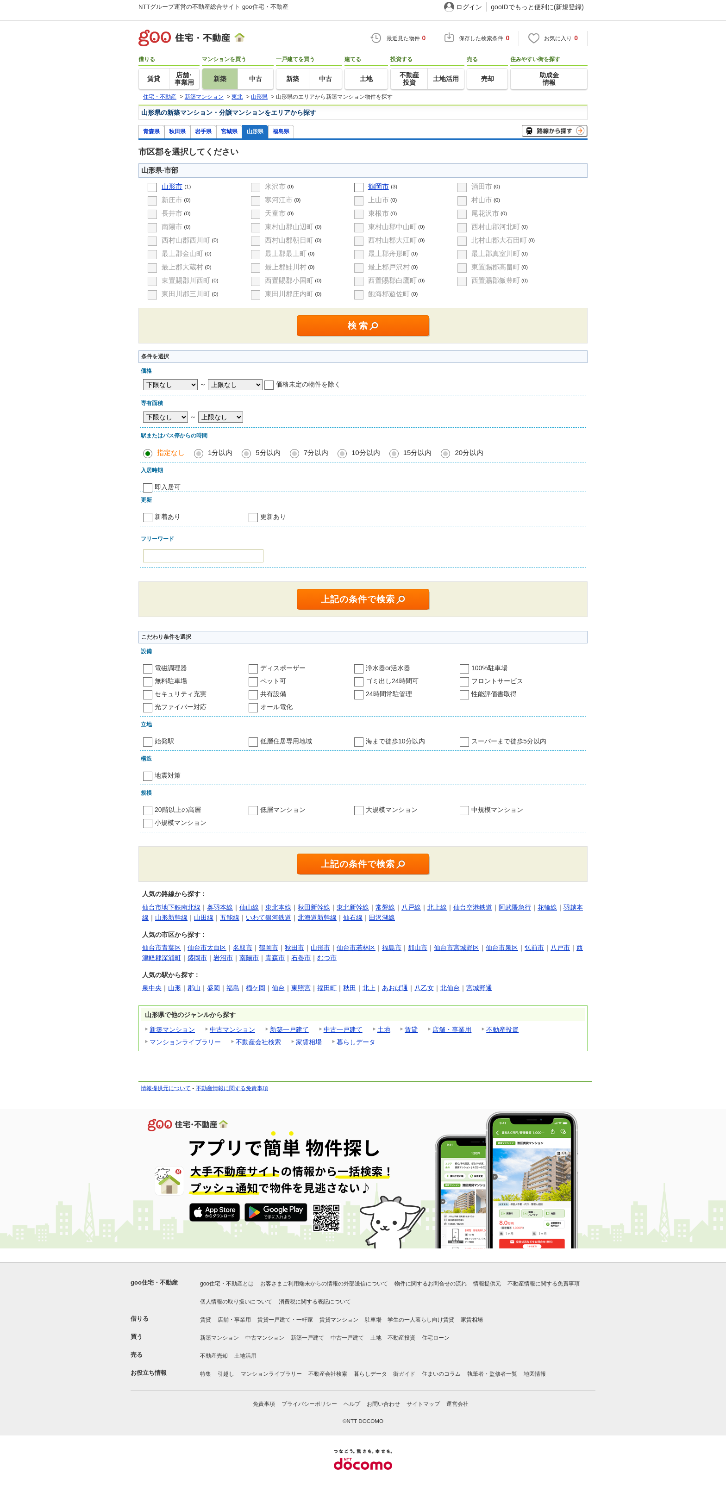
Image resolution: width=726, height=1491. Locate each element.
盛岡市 (197, 957)
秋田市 (294, 947)
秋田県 (177, 131)
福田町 (327, 988)
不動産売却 (214, 1356)
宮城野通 (479, 988)
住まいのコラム (441, 1374)
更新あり (273, 516)
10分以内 (365, 452)
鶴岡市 (378, 186)
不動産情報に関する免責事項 (232, 1088)
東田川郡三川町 (186, 294)
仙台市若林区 (356, 947)
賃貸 (411, 1029)
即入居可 (168, 487)
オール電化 (276, 707)
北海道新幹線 (317, 917)
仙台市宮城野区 (456, 947)
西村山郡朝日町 (289, 240)
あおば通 (395, 988)
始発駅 (164, 741)
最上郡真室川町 (495, 253)
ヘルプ (352, 1404)
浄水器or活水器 (388, 668)
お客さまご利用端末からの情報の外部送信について (324, 1283)
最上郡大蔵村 (182, 267)
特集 (205, 1374)
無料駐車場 (171, 681)
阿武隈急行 (515, 907)
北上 (369, 988)
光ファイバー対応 (181, 707)
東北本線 (278, 907)
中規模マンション (497, 809)
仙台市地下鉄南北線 (171, 907)
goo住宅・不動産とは (227, 1283)
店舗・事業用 (451, 1029)
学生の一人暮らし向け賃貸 (421, 1319)
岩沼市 (223, 957)
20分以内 (469, 452)
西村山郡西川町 (186, 240)
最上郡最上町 (286, 253)
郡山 (194, 988)
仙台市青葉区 (161, 947)
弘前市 (534, 947)
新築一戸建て (289, 1029)
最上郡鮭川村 (286, 267)
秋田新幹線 (314, 907)
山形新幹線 (171, 917)
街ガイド (404, 1374)
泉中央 (152, 988)
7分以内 (316, 452)
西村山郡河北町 (495, 227)
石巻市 (301, 957)
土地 (383, 1029)
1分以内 (220, 452)
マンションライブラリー (185, 1042)
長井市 (172, 213)
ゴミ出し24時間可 (392, 681)
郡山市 (417, 947)
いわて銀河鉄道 (268, 917)
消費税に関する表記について (315, 1301)
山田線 (203, 917)
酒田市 (481, 186)
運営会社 (457, 1404)
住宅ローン (436, 1338)
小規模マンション (181, 822)
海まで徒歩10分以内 (395, 741)
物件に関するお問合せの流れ (430, 1283)
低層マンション (283, 809)
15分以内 (417, 452)
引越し (226, 1374)
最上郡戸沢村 (389, 267)
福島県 (281, 131)
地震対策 (168, 775)
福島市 (391, 947)
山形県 (255, 131)
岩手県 (203, 131)
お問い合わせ (383, 1404)
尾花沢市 (485, 213)
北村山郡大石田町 (499, 240)
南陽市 (172, 227)
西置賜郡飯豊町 (495, 280)
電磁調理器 (171, 668)
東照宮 (301, 988)
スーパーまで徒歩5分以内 (508, 741)
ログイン (469, 7)
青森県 (151, 131)
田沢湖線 (382, 917)
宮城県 (229, 131)
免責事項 (264, 1404)
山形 (174, 988)
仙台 (278, 988)
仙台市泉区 (502, 947)
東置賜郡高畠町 (495, 267)
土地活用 (245, 1356)
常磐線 (385, 907)
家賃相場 (309, 1042)
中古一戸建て (343, 1029)
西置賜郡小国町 (289, 280)
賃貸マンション (338, 1319)
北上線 (437, 907)
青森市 (275, 957)
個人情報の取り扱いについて (236, 1301)
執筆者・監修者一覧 (492, 1374)
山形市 (172, 186)
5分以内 (268, 452)
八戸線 (411, 907)
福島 (232, 988)
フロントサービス (497, 681)
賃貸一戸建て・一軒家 (285, 1319)
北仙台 (450, 988)
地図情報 (535, 1374)
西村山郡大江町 (392, 240)
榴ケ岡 (255, 988)
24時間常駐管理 (389, 694)
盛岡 (213, 988)
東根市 (378, 213)
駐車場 (373, 1319)
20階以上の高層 (178, 809)
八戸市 (560, 947)
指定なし (171, 452)
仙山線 (249, 907)
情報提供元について (166, 1088)
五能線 (229, 917)
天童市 (275, 213)
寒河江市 (279, 200)
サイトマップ (423, 1404)
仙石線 (353, 917)
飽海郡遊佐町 (389, 294)
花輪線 (547, 907)
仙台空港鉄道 (472, 907)
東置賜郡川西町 (186, 280)
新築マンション (172, 1029)
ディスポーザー (283, 668)
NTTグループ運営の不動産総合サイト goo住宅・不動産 (213, 6)
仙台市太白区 (207, 947)
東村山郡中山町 (392, 227)
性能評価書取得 (494, 694)
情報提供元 (487, 1283)
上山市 (378, 200)
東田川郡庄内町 (289, 294)
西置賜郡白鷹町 (392, 280)
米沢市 (275, 186)
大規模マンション (392, 809)
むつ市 (327, 957)
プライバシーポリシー (309, 1404)
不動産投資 (502, 1029)
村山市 (481, 200)
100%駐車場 (489, 668)
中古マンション (232, 1029)
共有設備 (273, 694)
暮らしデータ (356, 1042)
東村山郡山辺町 (289, 227)
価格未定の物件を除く (308, 384)
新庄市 (172, 200)
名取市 (242, 947)
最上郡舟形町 (389, 253)
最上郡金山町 (182, 253)
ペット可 (273, 681)
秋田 (349, 988)
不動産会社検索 (258, 1042)
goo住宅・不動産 (154, 1282)
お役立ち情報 (149, 1372)
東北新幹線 (353, 907)
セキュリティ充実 (181, 694)
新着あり (168, 516)
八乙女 (424, 988)
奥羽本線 (220, 907)
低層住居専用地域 (286, 741)
